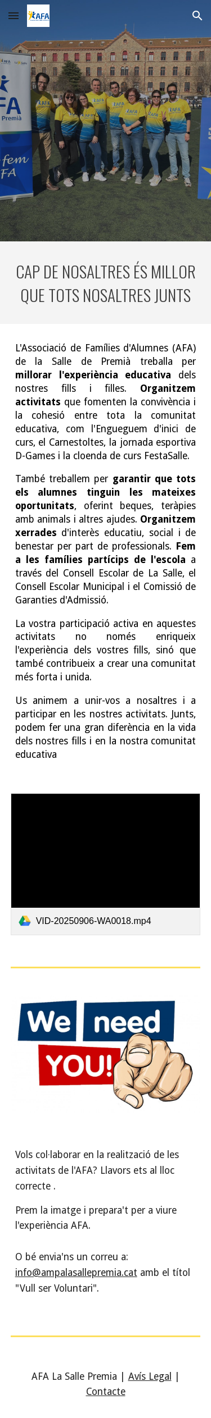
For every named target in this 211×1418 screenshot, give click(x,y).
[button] (13, 15)
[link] (106, 864)
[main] (106, 282)
